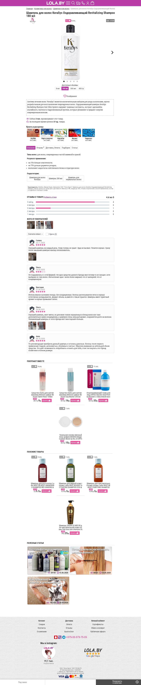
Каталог (41, 621)
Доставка (69, 621)
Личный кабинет (98, 621)
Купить (45, 400)
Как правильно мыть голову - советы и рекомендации (48, 581)
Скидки (42, 624)
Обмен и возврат (98, 628)
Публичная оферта (97, 631)
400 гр (81, 88)
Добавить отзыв (50, 197)
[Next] (112, 52)
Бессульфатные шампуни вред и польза (45, 551)
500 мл (73, 88)
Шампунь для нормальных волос (73, 178)
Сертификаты (98, 624)
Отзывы (69, 628)
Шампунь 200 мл (55, 178)
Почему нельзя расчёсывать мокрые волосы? (90, 551)
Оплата (69, 624)
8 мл (58, 88)
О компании (41, 631)
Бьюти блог (69, 631)
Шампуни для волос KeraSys (37, 178)
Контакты (42, 628)
